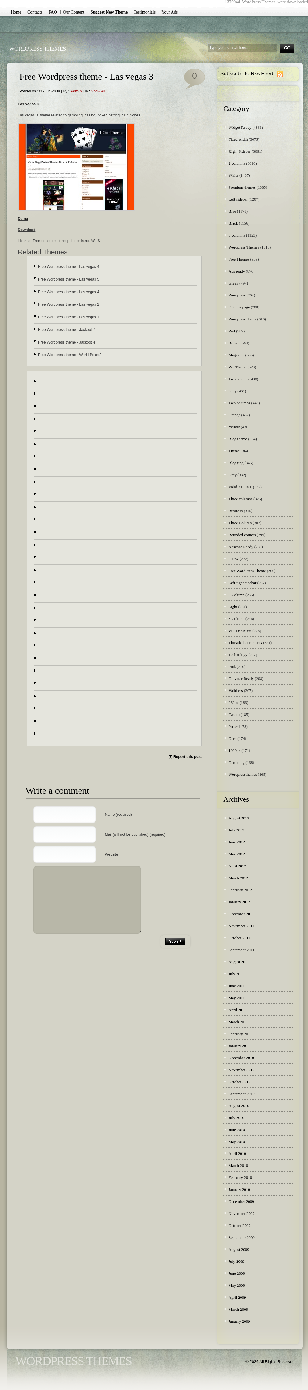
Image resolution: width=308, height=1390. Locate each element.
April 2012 (237, 866)
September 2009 (242, 1237)
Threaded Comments (245, 642)
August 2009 (239, 1249)
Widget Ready (240, 127)
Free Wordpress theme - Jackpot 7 (66, 330)
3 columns (237, 235)
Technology (238, 654)
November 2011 (241, 926)
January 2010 (239, 1189)
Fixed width (238, 139)
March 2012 (238, 878)
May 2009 (237, 1285)
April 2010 (237, 1153)
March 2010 (238, 1165)
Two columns (239, 403)
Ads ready (237, 271)
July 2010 (236, 1117)
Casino (234, 714)
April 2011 (237, 1009)
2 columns (237, 163)
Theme (234, 451)
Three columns (241, 499)
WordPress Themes (37, 49)
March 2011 (238, 1021)
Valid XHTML (240, 487)
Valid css (236, 690)
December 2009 (241, 1201)
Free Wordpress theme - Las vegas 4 (68, 267)
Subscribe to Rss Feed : (248, 74)
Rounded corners (242, 534)
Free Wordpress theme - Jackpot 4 (66, 342)
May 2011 (237, 997)
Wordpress (237, 295)
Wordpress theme (242, 319)
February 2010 (240, 1177)
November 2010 (241, 1069)
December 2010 (241, 1057)
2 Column (237, 594)
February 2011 (240, 1033)
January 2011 (239, 1045)
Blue (232, 211)
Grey (233, 475)
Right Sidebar (240, 151)
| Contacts (33, 12)
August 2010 (239, 1105)
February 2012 (240, 890)
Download (26, 230)
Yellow (234, 427)
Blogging (236, 463)
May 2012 (237, 854)
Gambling (237, 762)
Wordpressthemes (243, 774)
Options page (239, 307)
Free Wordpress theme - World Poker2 (70, 355)
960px (234, 702)
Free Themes (239, 259)
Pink (232, 666)
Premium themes (242, 187)
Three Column (240, 522)
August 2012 (239, 818)
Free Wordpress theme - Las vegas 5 (68, 279)
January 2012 (239, 902)
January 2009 (239, 1321)
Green (233, 283)
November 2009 (241, 1213)
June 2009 (237, 1273)
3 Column (237, 618)
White (233, 175)
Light (233, 606)
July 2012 (236, 830)
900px (234, 558)
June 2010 (237, 1129)
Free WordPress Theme (247, 570)
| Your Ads (168, 12)
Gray (233, 391)
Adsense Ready (241, 546)
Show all (98, 91)
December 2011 (241, 914)
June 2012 (237, 842)
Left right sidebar (242, 582)
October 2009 (239, 1225)
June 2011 (237, 986)
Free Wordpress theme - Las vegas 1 (68, 317)
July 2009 (236, 1261)
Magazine (236, 355)
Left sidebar (238, 199)
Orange (234, 415)
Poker (233, 726)
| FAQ (51, 12)
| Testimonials (143, 12)
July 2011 (236, 974)
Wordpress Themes (244, 247)
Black (233, 223)
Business (236, 510)
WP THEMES (240, 630)
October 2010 (239, 1081)
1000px (235, 750)
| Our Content (72, 12)
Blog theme (238, 439)
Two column (239, 379)
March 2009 (238, 1309)
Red (232, 331)
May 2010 (237, 1141)
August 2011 (239, 962)
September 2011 (241, 950)
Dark (233, 738)
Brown (234, 343)
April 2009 (237, 1297)
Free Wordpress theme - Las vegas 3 (86, 76)
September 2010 (242, 1093)
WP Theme (237, 367)
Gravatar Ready (241, 678)
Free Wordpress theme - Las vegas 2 (68, 304)
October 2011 (239, 938)
